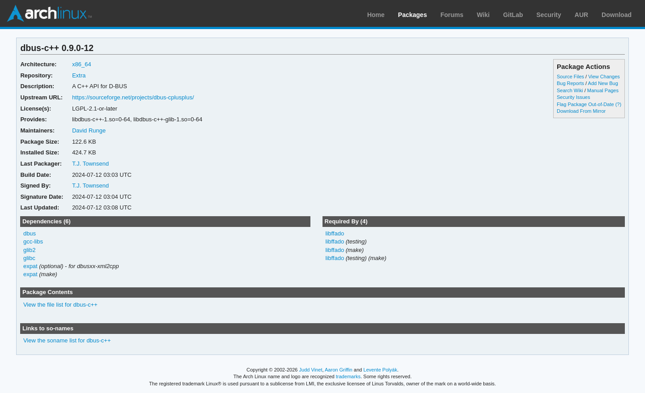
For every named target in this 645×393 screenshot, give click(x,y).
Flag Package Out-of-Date (585, 104)
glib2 (29, 250)
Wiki (483, 14)
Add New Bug (603, 83)
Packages (412, 14)
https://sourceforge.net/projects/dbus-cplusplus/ (133, 97)
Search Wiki (570, 90)
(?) (618, 104)
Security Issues (573, 97)
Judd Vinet (310, 369)
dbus (29, 233)
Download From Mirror (581, 111)
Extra (79, 75)
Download (617, 14)
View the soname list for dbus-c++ (67, 340)
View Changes (604, 76)
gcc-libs (33, 241)
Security (549, 14)
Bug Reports (570, 83)
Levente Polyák (380, 369)
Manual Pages (603, 90)
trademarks (348, 376)
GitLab (513, 14)
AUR (581, 14)
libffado (334, 233)
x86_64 (81, 64)
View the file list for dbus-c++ (60, 304)
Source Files (570, 76)
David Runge (89, 130)
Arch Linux (49, 13)
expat (30, 266)
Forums (451, 14)
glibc (29, 258)
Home (376, 14)
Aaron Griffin (339, 369)
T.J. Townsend (90, 163)
